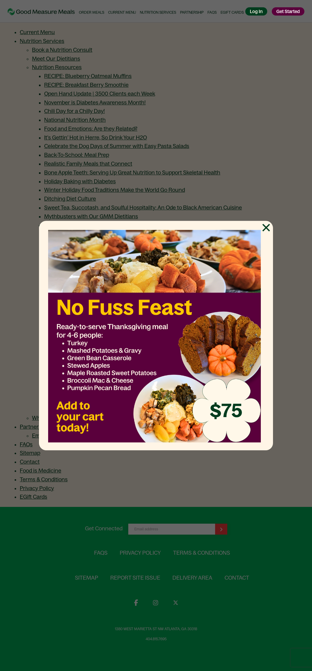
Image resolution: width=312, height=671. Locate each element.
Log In (256, 11)
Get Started (288, 11)
